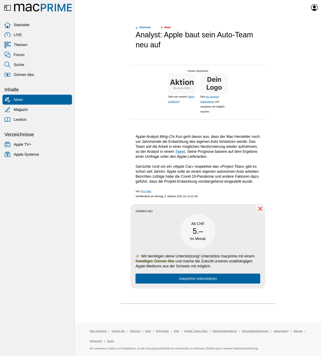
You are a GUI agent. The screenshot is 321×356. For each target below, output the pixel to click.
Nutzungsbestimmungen (255, 331)
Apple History (280, 331)
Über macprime (98, 331)
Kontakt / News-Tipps (196, 331)
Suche (14, 64)
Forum (14, 54)
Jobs (176, 331)
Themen (15, 45)
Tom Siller (145, 191)
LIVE (13, 35)
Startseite (16, 25)
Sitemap (298, 331)
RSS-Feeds (162, 331)
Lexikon (15, 119)
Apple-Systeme (21, 154)
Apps (148, 331)
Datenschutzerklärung (224, 331)
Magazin (16, 109)
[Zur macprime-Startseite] (43, 7)
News (13, 99)
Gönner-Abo (19, 74)
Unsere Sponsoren (197, 71)
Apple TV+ (17, 144)
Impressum (96, 341)
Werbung (135, 331)
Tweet (180, 151)
